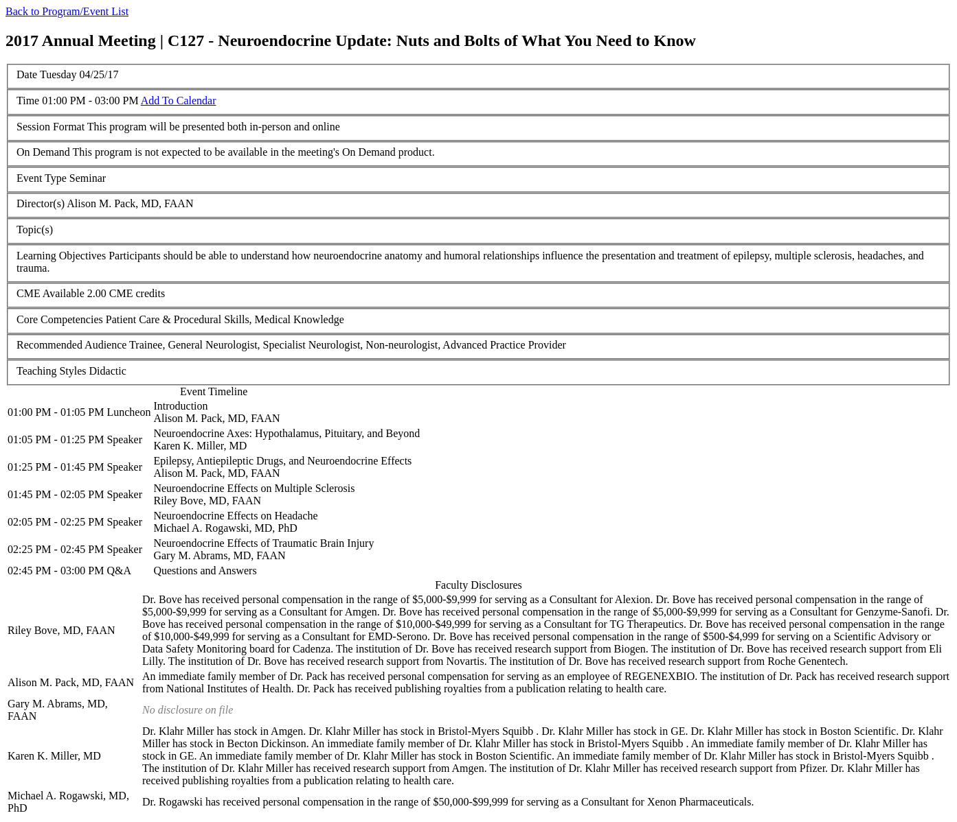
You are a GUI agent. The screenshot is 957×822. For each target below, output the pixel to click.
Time (27, 100)
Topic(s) (34, 229)
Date (26, 74)
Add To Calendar (178, 100)
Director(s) (40, 203)
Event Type (41, 178)
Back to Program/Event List (66, 11)
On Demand (43, 152)
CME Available (50, 293)
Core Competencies (59, 319)
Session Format (50, 126)
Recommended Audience (71, 345)
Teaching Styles (51, 371)
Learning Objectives (61, 255)
